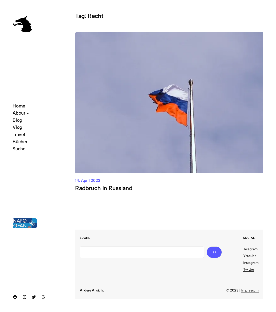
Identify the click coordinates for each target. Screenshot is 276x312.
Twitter (248, 269)
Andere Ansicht (92, 290)
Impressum (250, 290)
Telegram (250, 249)
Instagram (251, 263)
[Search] (214, 252)
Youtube (249, 256)
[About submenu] (27, 113)
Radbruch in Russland (103, 188)
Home (19, 106)
